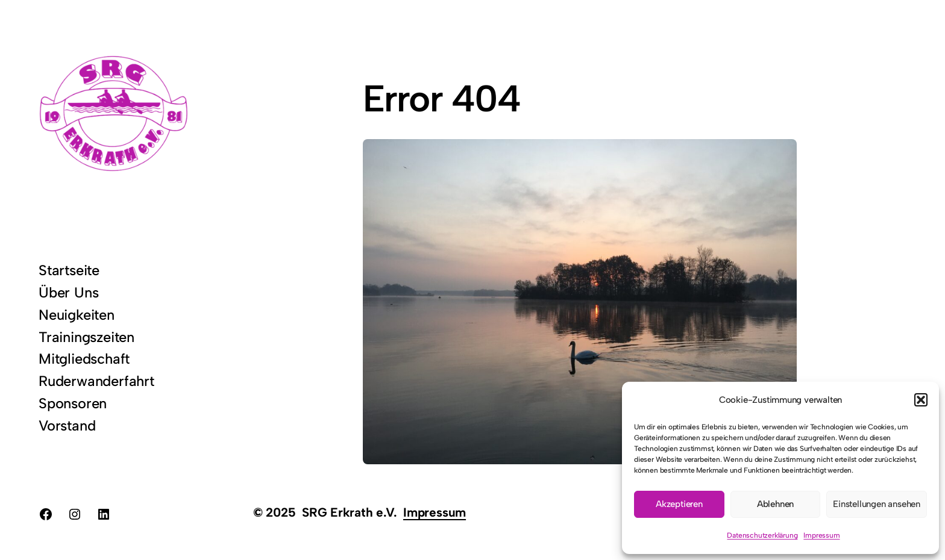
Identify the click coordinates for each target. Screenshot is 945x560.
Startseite (69, 270)
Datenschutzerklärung (762, 535)
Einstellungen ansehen (876, 504)
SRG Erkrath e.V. (349, 512)
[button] (921, 400)
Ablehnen (775, 504)
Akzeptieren (679, 504)
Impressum (821, 535)
